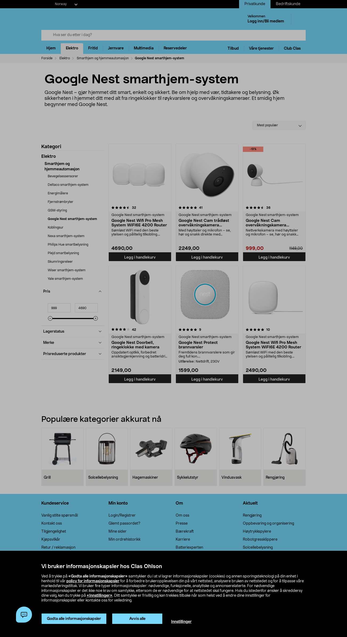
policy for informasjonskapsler (92, 581)
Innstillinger (181, 622)
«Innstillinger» (99, 595)
